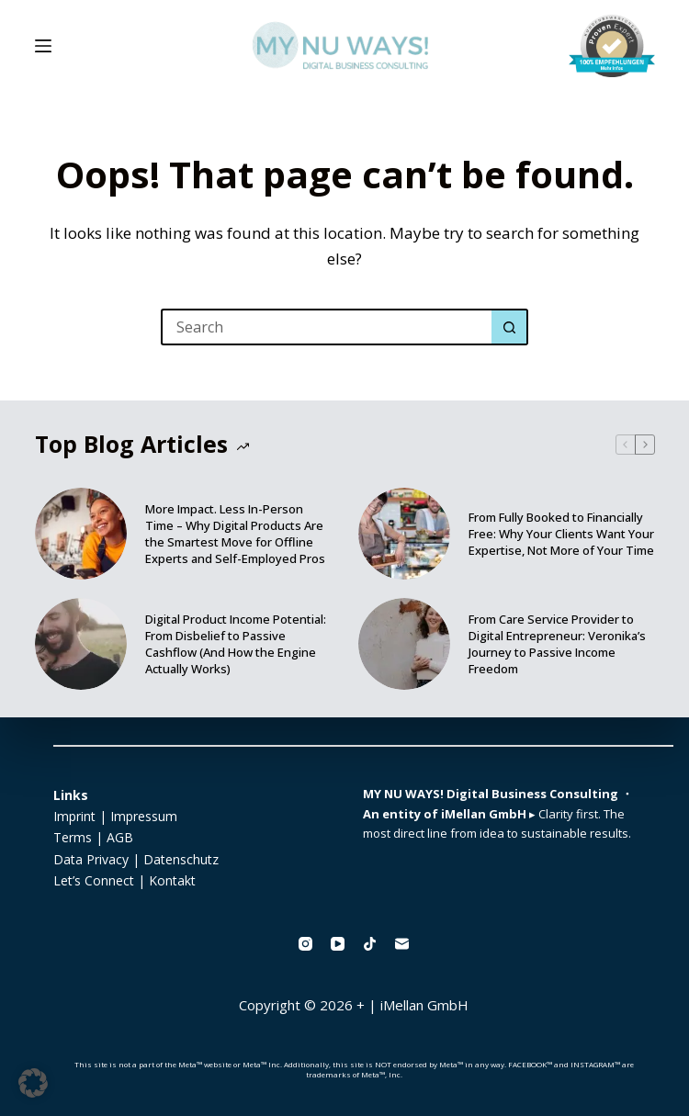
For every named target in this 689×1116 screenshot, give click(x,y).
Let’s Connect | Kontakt (124, 880)
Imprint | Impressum (115, 816)
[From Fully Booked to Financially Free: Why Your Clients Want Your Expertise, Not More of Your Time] (404, 534)
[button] (33, 1083)
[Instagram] (305, 944)
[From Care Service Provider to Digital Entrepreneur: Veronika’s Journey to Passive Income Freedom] (404, 644)
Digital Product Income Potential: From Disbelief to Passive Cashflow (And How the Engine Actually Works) (235, 644)
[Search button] (509, 327)
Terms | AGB (93, 837)
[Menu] (43, 46)
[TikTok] (370, 944)
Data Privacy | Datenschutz (136, 859)
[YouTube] (337, 944)
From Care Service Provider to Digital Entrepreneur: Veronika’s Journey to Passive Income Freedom (557, 644)
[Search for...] (326, 327)
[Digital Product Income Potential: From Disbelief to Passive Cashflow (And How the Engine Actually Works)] (81, 644)
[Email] (402, 944)
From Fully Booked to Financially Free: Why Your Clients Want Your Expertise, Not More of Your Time (561, 533)
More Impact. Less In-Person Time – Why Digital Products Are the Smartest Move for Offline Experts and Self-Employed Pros (235, 534)
